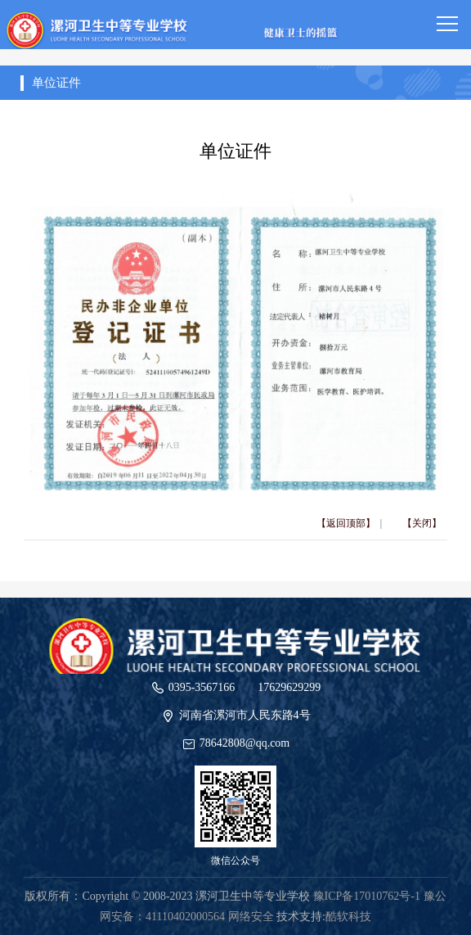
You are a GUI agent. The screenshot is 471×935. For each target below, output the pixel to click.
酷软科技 (348, 916)
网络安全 (251, 916)
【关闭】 (422, 523)
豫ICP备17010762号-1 (366, 896)
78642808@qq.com (245, 743)
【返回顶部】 (345, 523)
